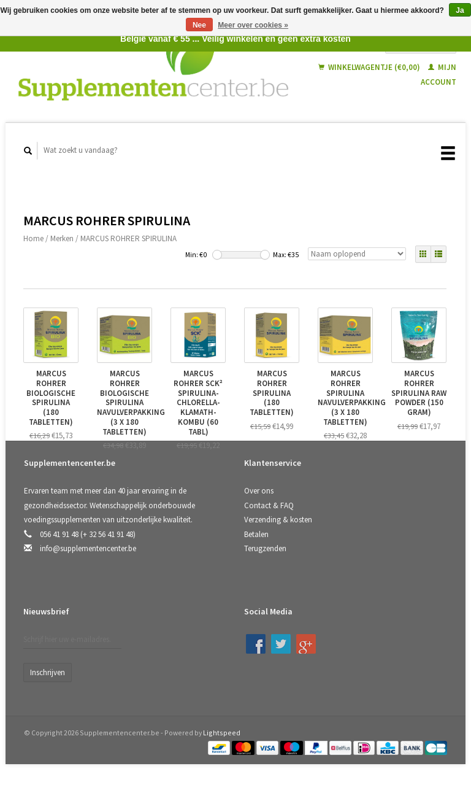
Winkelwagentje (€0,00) (370, 67)
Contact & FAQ (269, 505)
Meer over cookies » (253, 25)
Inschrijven (47, 672)
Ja (460, 10)
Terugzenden (265, 548)
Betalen (256, 534)
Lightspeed (221, 732)
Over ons (259, 491)
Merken (62, 238)
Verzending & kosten (278, 519)
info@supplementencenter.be (88, 548)
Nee (199, 25)
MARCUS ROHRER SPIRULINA (128, 238)
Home (33, 238)
